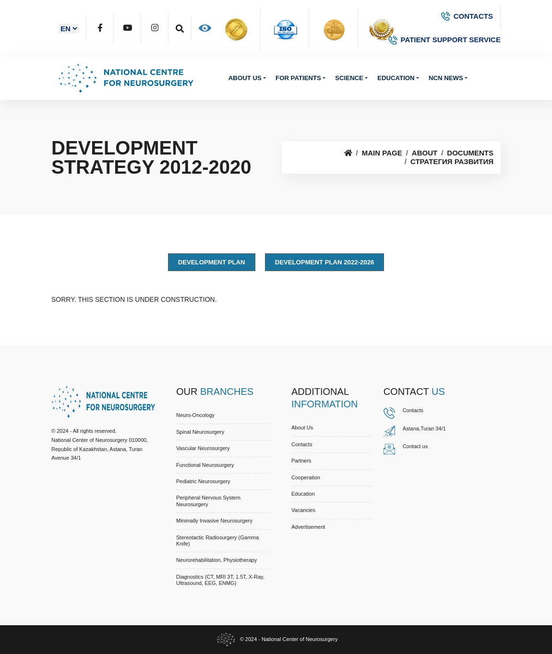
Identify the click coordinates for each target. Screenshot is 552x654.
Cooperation (305, 477)
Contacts (301, 444)
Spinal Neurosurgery (200, 432)
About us (245, 78)
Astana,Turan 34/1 (424, 428)
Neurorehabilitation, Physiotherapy (216, 560)
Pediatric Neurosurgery (203, 481)
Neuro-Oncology (195, 415)
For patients (298, 78)
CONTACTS (467, 16)
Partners (301, 461)
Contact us (415, 446)
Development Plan (211, 262)
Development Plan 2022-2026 (324, 262)
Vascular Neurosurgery (203, 448)
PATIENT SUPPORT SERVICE (444, 40)
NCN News (446, 78)
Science (349, 78)
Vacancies (303, 510)
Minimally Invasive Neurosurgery (214, 520)
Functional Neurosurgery (205, 465)
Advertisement (308, 527)
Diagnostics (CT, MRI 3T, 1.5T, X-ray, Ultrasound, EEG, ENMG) (220, 580)
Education (395, 78)
